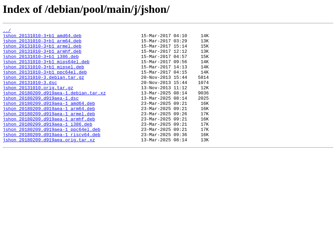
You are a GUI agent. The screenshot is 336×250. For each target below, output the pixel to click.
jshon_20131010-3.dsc (30, 94)
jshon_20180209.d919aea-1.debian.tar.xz (54, 106)
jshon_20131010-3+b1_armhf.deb (42, 56)
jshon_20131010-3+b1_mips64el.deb (46, 69)
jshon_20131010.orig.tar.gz (38, 100)
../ (7, 31)
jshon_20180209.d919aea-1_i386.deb (47, 144)
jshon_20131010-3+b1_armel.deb (42, 50)
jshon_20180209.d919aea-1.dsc (41, 112)
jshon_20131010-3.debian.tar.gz (43, 87)
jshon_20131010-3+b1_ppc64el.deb (45, 81)
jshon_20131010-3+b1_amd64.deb (42, 37)
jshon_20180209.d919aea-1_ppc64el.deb (51, 150)
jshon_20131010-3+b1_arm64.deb (42, 44)
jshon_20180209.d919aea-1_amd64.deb (49, 119)
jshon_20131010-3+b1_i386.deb (41, 62)
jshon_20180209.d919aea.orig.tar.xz (49, 162)
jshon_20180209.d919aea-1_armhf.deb (49, 137)
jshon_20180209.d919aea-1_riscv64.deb (51, 156)
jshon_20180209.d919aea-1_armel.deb (49, 131)
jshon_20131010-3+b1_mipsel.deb (43, 75)
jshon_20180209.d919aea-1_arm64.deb (49, 125)
